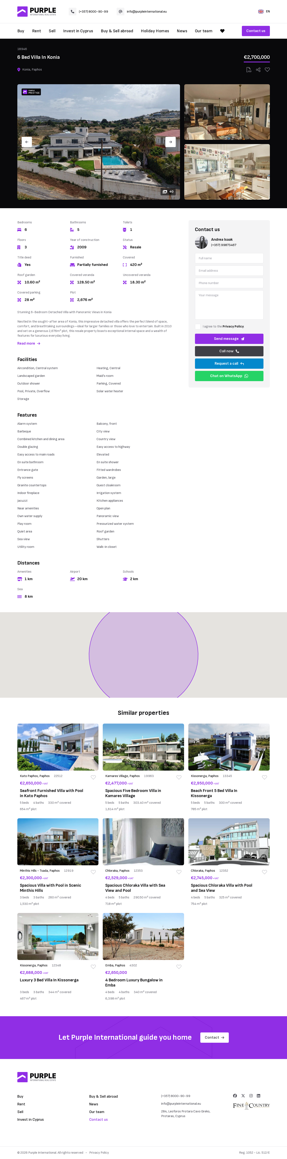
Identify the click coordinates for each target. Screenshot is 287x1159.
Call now (229, 351)
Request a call (229, 363)
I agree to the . (223, 326)
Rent (36, 31)
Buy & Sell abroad (117, 31)
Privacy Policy (233, 326)
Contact (214, 1037)
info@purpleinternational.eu (142, 11)
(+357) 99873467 (223, 245)
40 (168, 192)
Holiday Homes (155, 31)
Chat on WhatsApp (229, 376)
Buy (20, 31)
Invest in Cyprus (78, 31)
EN (264, 11)
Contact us (255, 31)
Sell (52, 31)
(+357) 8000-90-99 (88, 11)
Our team (204, 31)
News (182, 31)
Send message (229, 338)
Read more (28, 343)
